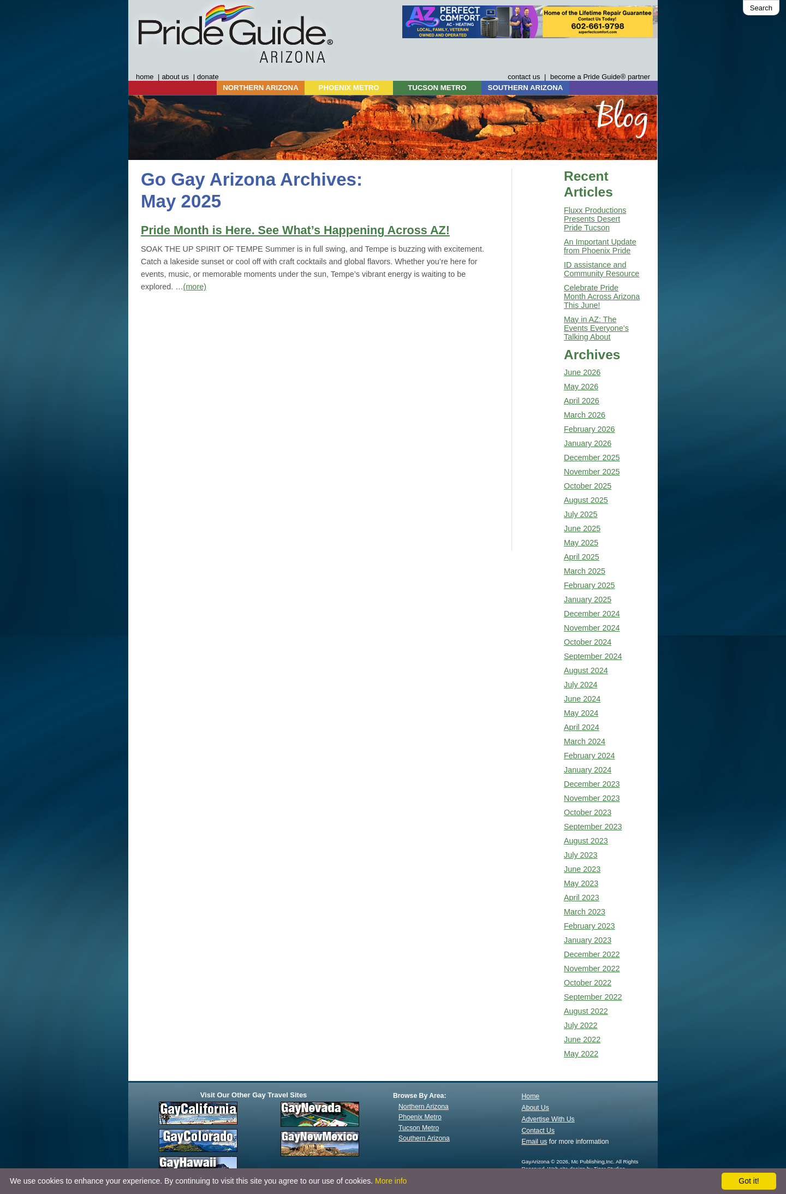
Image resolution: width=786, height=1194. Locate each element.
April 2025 (581, 557)
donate (208, 77)
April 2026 (581, 400)
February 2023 (589, 926)
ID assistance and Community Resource (601, 269)
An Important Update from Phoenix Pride (600, 246)
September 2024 (593, 656)
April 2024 (581, 727)
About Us (535, 1108)
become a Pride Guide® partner (600, 77)
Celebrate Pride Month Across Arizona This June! (602, 296)
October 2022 (587, 982)
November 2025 (592, 471)
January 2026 (587, 443)
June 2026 (582, 372)
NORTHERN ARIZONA (260, 88)
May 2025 (581, 542)
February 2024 (589, 755)
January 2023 (587, 940)
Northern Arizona (423, 1106)
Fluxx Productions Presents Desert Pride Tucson (595, 219)
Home (531, 1096)
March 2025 (584, 571)
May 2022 (581, 1053)
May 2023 (581, 883)
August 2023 (586, 840)
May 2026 (581, 386)
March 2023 (584, 911)
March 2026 (584, 415)
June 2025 (582, 528)
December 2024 (592, 613)
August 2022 (586, 1011)
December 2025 (592, 457)
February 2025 (589, 585)
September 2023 (593, 826)
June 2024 (582, 698)
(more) (194, 286)
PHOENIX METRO (349, 88)
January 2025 (587, 599)
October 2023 (587, 812)
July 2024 (581, 684)
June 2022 (582, 1039)
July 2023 (581, 855)
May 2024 (581, 713)
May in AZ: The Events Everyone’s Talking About (596, 328)
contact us (524, 77)
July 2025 (581, 514)
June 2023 (582, 869)
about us (175, 77)
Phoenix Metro (420, 1117)
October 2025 (587, 486)
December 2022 (592, 954)
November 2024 (592, 627)
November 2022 (592, 968)
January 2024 (587, 769)
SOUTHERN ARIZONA (525, 88)
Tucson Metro (418, 1128)
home (144, 77)
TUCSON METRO (437, 88)
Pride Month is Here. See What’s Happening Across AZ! (295, 230)
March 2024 (584, 741)
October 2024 (587, 642)
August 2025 (586, 500)
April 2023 (581, 897)
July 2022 (581, 1025)
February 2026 (589, 429)
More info (391, 1181)
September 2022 (593, 997)
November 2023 (592, 798)
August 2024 (586, 670)
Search (761, 8)
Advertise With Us (548, 1119)
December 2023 (592, 784)
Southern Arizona (424, 1138)
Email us (534, 1141)
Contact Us (538, 1130)
